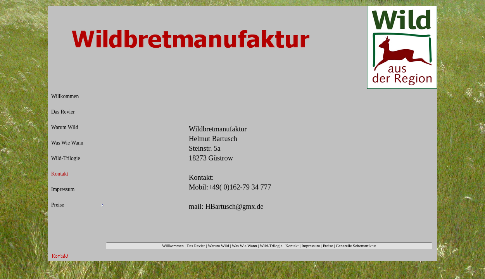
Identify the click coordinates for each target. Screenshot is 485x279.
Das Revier (195, 246)
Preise (328, 246)
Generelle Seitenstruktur (356, 246)
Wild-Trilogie (271, 246)
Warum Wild (218, 246)
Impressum (311, 246)
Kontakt (292, 246)
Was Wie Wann (244, 246)
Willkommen (173, 246)
